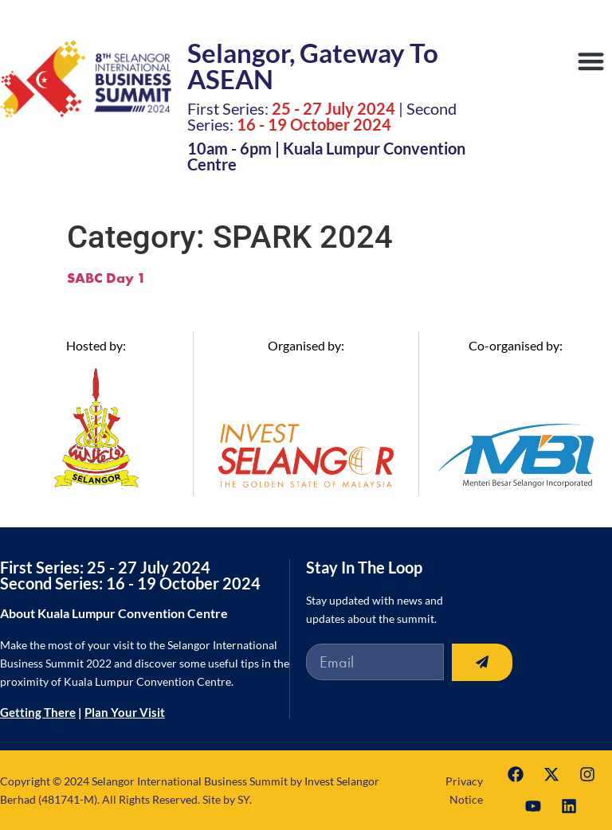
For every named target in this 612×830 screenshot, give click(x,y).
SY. (244, 799)
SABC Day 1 (106, 277)
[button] (592, 61)
